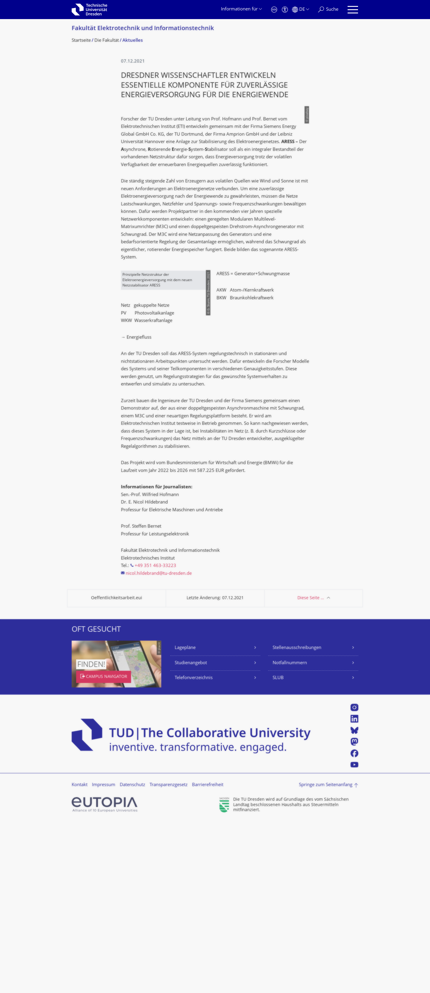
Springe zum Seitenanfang (325, 956)
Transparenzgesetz (169, 956)
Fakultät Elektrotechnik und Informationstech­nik (143, 29)
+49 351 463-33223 (155, 737)
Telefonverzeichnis (194, 849)
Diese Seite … (310, 769)
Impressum (103, 956)
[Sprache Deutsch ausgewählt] (300, 9)
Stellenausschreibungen (297, 819)
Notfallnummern (290, 834)
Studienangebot (191, 834)
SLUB (278, 849)
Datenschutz (132, 956)
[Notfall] (274, 10)
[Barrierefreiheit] (285, 10)
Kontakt (79, 956)
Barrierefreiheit (207, 956)
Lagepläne (185, 819)
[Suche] (328, 9)
